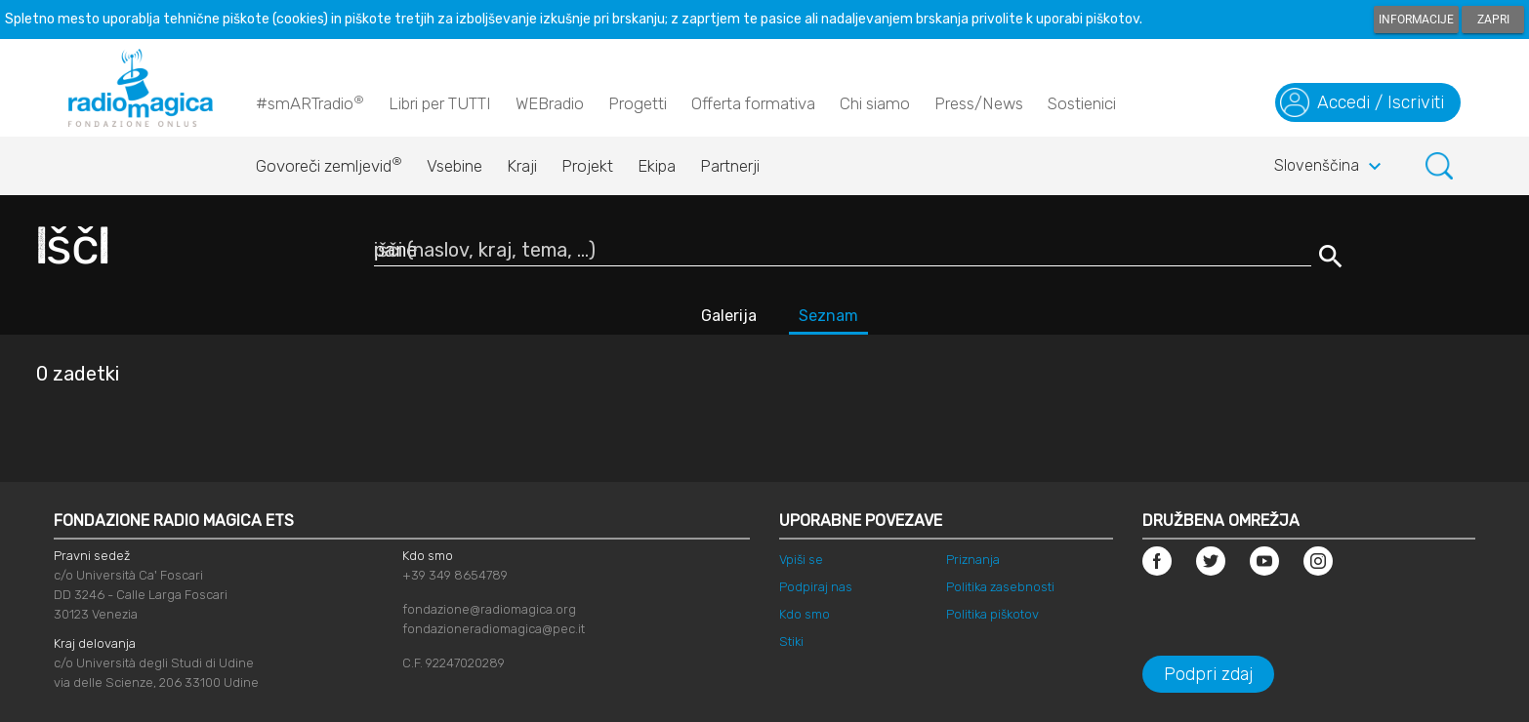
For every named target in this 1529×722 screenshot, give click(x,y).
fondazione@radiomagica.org (489, 609)
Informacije (1416, 19)
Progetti (637, 103)
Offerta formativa (753, 103)
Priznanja (973, 559)
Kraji (522, 166)
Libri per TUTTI (440, 103)
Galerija (729, 315)
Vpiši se (801, 559)
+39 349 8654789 (455, 575)
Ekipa (657, 166)
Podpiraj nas (815, 587)
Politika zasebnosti (1000, 587)
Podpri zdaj (1208, 674)
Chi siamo (875, 103)
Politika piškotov (992, 614)
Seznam (828, 315)
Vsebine (454, 166)
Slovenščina (1330, 167)
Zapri (1493, 19)
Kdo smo (804, 614)
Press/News (978, 103)
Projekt (587, 166)
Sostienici (1082, 103)
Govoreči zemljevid (329, 161)
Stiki (791, 641)
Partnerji (730, 166)
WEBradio (550, 103)
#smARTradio (310, 102)
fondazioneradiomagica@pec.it (493, 629)
